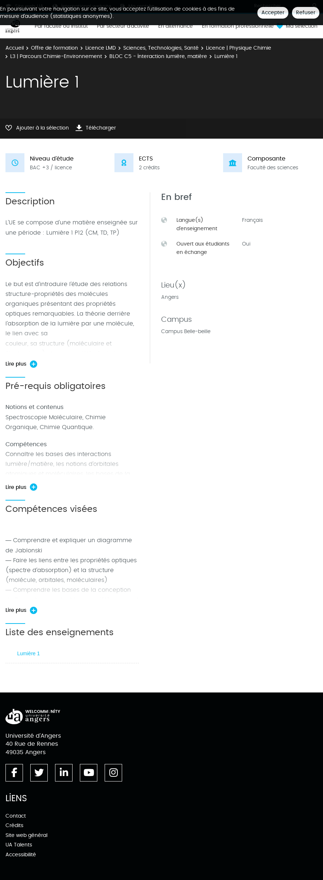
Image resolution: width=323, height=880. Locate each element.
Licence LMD (100, 48)
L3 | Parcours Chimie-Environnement (56, 56)
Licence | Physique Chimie (238, 48)
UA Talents (18, 845)
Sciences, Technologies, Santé (161, 48)
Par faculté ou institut (61, 26)
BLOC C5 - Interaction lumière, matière (158, 56)
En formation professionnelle (238, 26)
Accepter (272, 12)
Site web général (26, 835)
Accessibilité (20, 854)
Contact (15, 816)
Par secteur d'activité (123, 26)
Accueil (14, 48)
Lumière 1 (28, 653)
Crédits (14, 825)
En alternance (175, 26)
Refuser (305, 12)
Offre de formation (54, 48)
